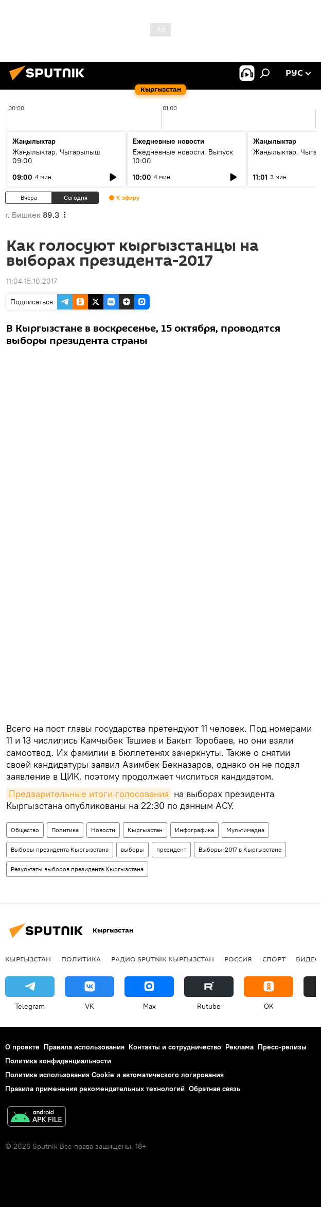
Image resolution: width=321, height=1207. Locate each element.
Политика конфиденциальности (58, 1060)
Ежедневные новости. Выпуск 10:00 (183, 156)
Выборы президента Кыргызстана (60, 849)
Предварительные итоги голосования (89, 794)
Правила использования (84, 1046)
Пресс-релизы (282, 1046)
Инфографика (194, 830)
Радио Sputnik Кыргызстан (162, 958)
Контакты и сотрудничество (175, 1046)
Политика (65, 830)
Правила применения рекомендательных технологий (95, 1088)
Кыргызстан (145, 830)
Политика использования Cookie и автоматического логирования (114, 1074)
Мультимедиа (245, 830)
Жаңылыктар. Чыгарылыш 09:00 (56, 156)
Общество (25, 830)
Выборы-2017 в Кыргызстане (240, 849)
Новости (103, 830)
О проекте (22, 1046)
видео (308, 958)
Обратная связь (214, 1088)
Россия (238, 958)
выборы (132, 849)
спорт (274, 958)
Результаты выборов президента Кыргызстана (77, 869)
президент (171, 849)
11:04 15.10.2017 (31, 281)
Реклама (239, 1046)
